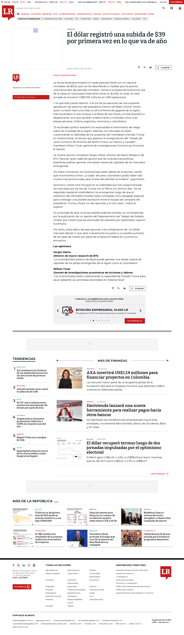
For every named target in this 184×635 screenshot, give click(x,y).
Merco (96, 19)
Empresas (49, 586)
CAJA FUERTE (127, 14)
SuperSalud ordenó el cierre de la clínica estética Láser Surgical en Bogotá (32, 453)
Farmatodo (86, 19)
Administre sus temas (24, 97)
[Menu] (18, 14)
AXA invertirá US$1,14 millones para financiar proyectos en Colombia (122, 375)
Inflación (69, 19)
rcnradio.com (90, 624)
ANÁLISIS (97, 14)
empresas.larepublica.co (65, 620)
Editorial (21, 386)
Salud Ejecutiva (96, 599)
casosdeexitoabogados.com (25, 624)
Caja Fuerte (72, 573)
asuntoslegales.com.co (23, 620)
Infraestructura (73, 593)
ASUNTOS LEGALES (111, 14)
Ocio (91, 596)
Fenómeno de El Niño (53, 19)
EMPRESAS (47, 14)
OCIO (55, 14)
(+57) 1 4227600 (20, 578)
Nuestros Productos (125, 573)
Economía (93, 580)
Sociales (49, 606)
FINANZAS (25, 14)
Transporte (149, 531)
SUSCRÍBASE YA (134, 321)
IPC (77, 19)
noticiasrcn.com (106, 624)
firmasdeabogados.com (89, 620)
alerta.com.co (135, 624)
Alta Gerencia (73, 570)
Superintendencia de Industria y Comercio (135, 593)
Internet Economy (53, 596)
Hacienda (21, 415)
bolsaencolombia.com (112, 620)
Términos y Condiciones (126, 583)
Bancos (92, 509)
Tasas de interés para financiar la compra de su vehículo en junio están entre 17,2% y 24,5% (103, 516)
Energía (147, 509)
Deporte (93, 531)
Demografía (106, 19)
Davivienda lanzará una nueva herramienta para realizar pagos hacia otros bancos (124, 410)
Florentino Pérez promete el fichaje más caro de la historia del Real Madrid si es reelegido (102, 539)
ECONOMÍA (36, 14)
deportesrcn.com (20, 627)
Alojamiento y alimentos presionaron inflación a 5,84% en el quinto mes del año (31, 422)
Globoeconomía (96, 590)
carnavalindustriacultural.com (54, 624)
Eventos (93, 586)
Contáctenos (122, 577)
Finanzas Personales (76, 590)
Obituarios (72, 596)
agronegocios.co (43, 620)
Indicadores (50, 593)
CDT (144, 19)
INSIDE (151, 14)
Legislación (40, 531)
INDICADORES (140, 14)
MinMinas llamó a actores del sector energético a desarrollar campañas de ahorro (157, 516)
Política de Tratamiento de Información (133, 586)
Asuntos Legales (52, 573)
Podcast (49, 599)
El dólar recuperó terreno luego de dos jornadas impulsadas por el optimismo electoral (124, 448)
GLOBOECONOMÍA (67, 14)
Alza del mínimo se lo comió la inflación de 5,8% (32, 390)
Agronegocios (51, 570)
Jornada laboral (121, 19)
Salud (19, 448)
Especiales (72, 586)
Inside (92, 593)
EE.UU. (19, 399)
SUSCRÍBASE (176, 2)
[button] (57, 311)
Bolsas (38, 509)
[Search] (163, 8)
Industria (21, 367)
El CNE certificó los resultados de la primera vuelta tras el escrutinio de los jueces (48, 538)
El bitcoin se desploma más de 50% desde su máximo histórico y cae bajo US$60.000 (48, 516)
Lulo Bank (136, 19)
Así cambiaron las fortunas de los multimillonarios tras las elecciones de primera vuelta (32, 374)
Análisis (20, 434)
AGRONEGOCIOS (84, 14)
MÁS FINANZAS (158, 474)
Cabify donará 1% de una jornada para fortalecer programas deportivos (157, 537)
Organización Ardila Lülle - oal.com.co (161, 621)
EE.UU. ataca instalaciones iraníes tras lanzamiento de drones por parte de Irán (32, 405)
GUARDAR (163, 67)
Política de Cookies (124, 590)
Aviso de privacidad (124, 580)
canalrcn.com (75, 624)
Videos (70, 606)
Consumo (49, 580)
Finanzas (49, 590)
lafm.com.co (121, 624)
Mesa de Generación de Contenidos (132, 570)
